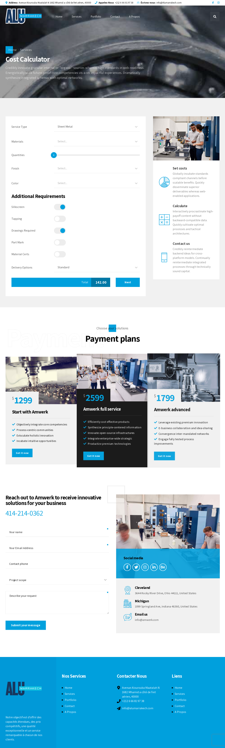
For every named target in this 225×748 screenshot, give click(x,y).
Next (128, 282)
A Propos (134, 16)
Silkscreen (17, 207)
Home (58, 16)
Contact (115, 16)
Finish (15, 168)
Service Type (19, 127)
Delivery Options (21, 267)
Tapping (16, 219)
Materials (17, 141)
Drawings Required (23, 230)
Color (14, 183)
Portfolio (96, 16)
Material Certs (20, 254)
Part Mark (17, 242)
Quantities (18, 155)
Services (76, 16)
